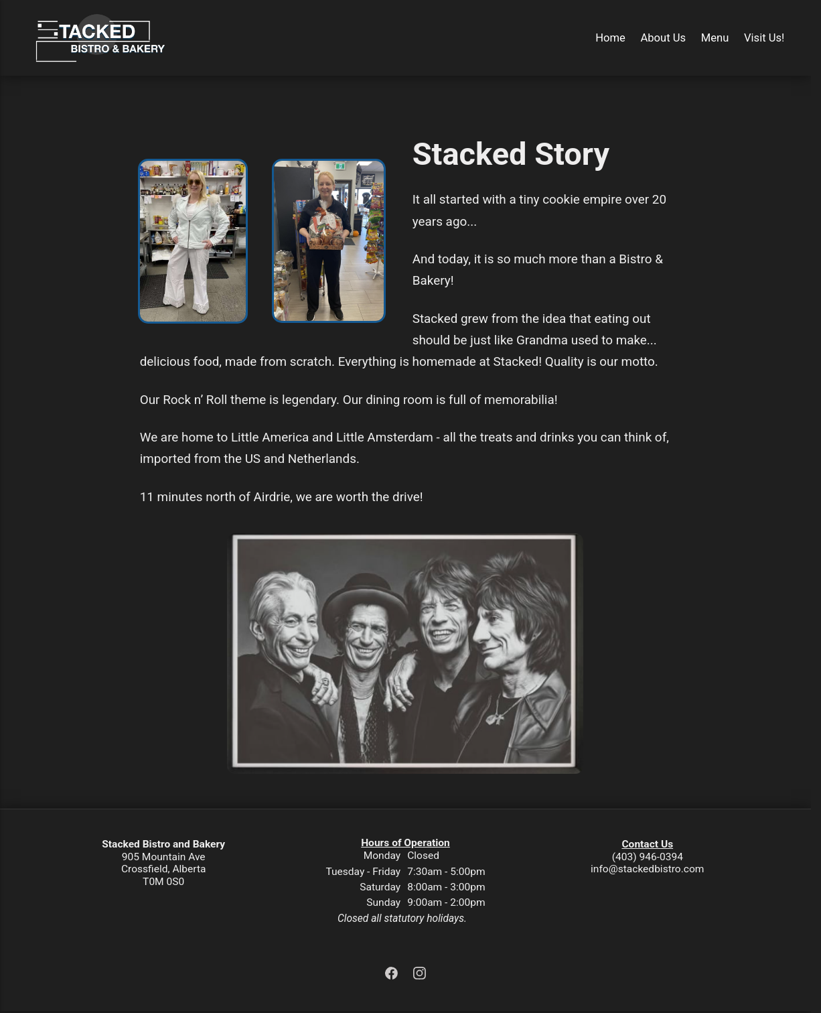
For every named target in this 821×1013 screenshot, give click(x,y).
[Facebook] (393, 975)
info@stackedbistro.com (647, 869)
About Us (663, 37)
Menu (715, 37)
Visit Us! (764, 37)
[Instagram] (420, 975)
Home (610, 37)
